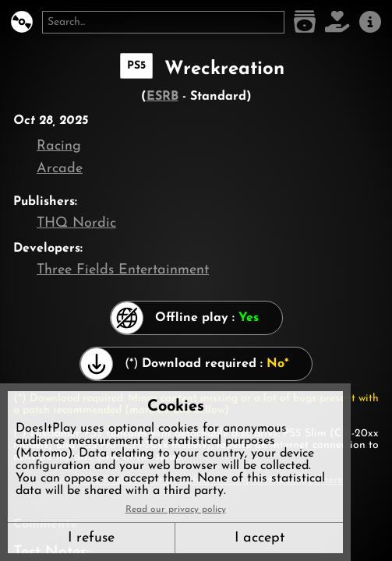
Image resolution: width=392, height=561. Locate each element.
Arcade (60, 168)
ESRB (162, 96)
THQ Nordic (76, 223)
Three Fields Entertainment (123, 270)
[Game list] (304, 22)
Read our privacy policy (175, 509)
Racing (59, 146)
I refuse (91, 538)
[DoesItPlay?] (21, 22)
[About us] (370, 22)
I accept (259, 538)
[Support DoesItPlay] (337, 22)
